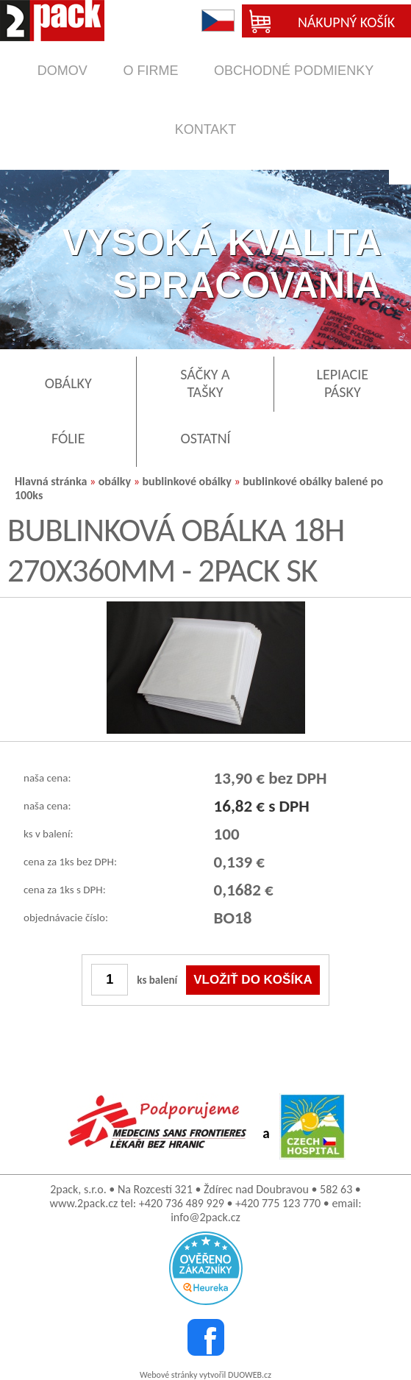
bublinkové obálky (186, 481)
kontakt (206, 129)
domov (62, 70)
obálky (115, 481)
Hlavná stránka (51, 481)
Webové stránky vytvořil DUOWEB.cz (205, 1375)
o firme (150, 70)
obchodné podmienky (294, 70)
